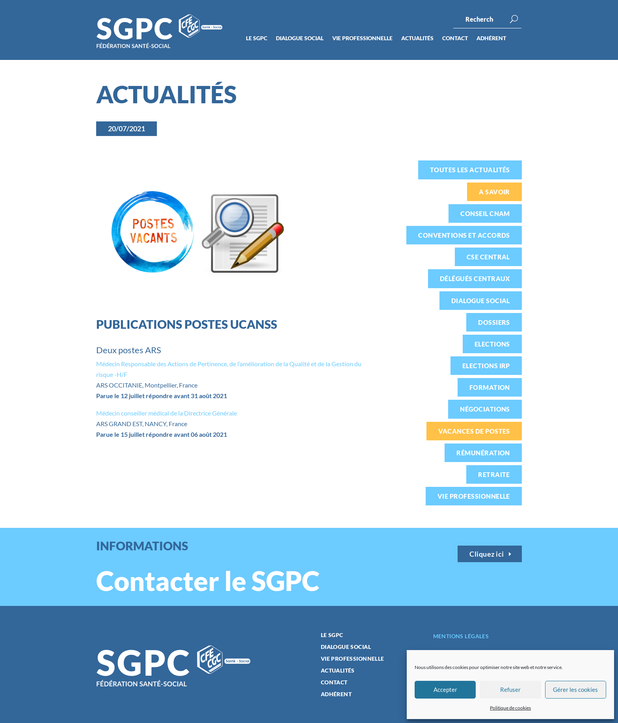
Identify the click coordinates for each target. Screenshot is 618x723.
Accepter (445, 689)
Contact (455, 38)
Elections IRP (486, 365)
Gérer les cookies (575, 689)
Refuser (510, 689)
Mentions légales (461, 636)
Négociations (485, 409)
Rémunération (483, 453)
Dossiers (494, 322)
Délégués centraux (475, 278)
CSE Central (488, 257)
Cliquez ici (486, 554)
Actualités (417, 38)
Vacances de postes (474, 431)
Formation (489, 387)
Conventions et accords (464, 235)
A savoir (494, 192)
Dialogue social (300, 38)
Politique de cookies (510, 708)
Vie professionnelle (362, 38)
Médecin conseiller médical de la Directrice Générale (166, 413)
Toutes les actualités (470, 169)
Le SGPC (256, 38)
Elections (492, 344)
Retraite (494, 474)
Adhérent (491, 38)
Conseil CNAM (485, 213)
